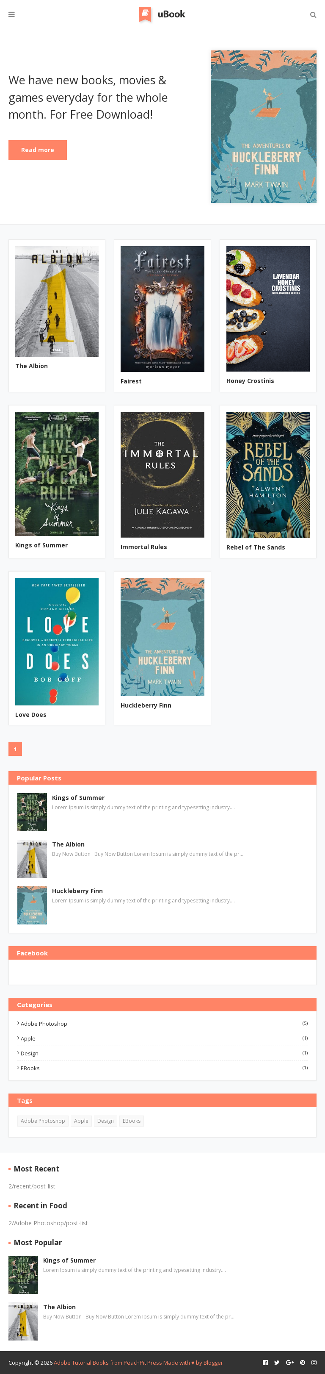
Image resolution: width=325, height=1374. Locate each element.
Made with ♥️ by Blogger (193, 1362)
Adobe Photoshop (164, 1023)
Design (164, 1053)
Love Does (31, 715)
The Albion (31, 366)
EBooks (164, 1068)
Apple (164, 1038)
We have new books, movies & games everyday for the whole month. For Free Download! (88, 97)
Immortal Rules (144, 547)
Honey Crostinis (250, 381)
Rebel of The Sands (255, 547)
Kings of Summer (41, 545)
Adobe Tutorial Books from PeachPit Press (108, 1362)
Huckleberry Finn (146, 705)
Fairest (131, 381)
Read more (37, 150)
